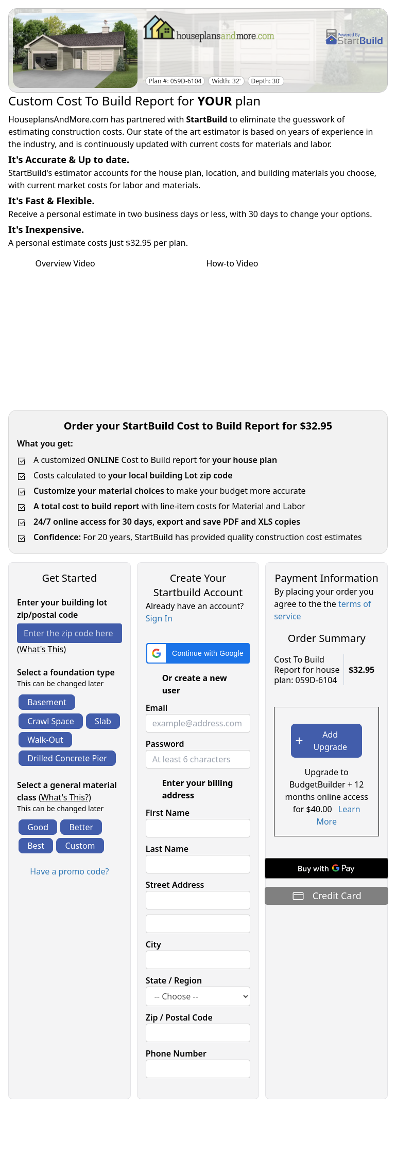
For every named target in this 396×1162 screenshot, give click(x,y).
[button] (198, 653)
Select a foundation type (66, 672)
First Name (168, 812)
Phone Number (176, 1053)
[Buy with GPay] (326, 868)
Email (157, 707)
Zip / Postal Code (179, 1017)
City (153, 944)
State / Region (174, 980)
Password (165, 743)
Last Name (167, 848)
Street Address (175, 884)
